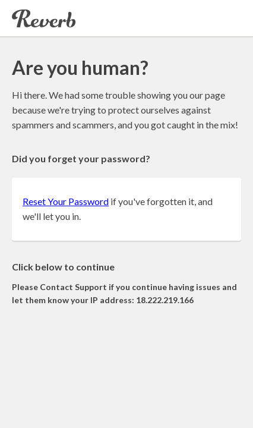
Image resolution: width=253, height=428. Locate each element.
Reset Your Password (66, 201)
